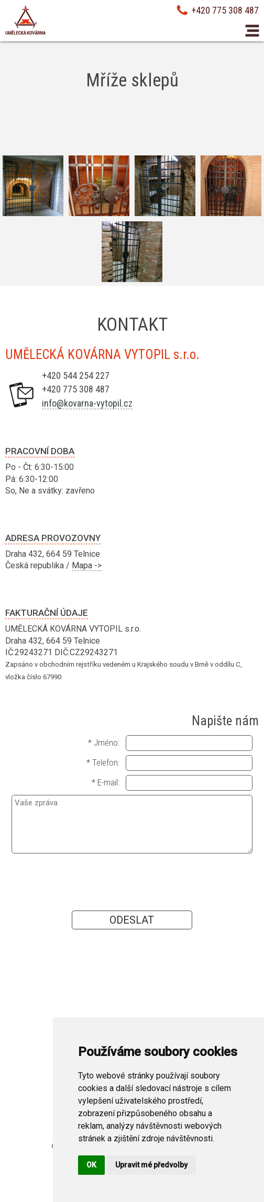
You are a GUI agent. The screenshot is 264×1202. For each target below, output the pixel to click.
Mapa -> (87, 565)
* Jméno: (103, 742)
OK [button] (91, 1165)
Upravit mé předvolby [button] (151, 1165)
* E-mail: (105, 782)
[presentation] (132, 881)
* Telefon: (102, 762)
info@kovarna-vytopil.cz (87, 403)
